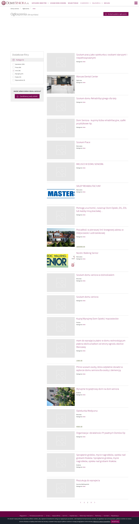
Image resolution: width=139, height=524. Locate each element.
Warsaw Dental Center (87, 76)
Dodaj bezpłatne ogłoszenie (117, 14)
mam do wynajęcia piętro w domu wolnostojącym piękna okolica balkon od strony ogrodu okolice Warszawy (100, 343)
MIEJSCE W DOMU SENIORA (89, 164)
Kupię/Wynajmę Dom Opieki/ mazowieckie (97, 318)
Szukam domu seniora (87, 296)
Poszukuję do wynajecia (88, 480)
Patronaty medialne (86, 516)
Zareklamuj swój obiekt (28, 96)
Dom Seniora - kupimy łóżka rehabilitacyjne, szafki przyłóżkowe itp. (101, 122)
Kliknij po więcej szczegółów (101, 521)
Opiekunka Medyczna (86, 410)
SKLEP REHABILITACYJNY (88, 185)
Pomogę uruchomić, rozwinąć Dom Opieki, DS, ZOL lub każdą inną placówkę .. (101, 209)
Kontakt (106, 516)
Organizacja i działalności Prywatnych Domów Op (100, 432)
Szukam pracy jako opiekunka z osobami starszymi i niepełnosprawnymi (101, 56)
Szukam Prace (83, 142)
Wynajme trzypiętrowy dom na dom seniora (97, 388)
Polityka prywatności (37, 516)
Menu (136, 3)
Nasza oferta (56, 516)
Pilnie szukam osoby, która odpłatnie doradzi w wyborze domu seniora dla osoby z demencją (99, 368)
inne (84, 61)
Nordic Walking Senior (87, 252)
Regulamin (23, 516)
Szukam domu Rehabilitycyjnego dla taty (96, 98)
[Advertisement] (69, 34)
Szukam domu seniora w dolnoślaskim (95, 274)
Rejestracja (115, 516)
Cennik (64, 516)
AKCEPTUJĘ (115, 521)
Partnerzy (98, 516)
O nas (48, 516)
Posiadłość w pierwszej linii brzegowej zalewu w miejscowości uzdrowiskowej (100, 231)
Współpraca (73, 516)
